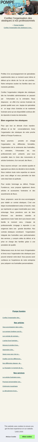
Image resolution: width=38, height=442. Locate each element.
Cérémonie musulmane (10, 386)
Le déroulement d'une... (10, 391)
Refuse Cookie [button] (11, 437)
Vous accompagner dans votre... (13, 327)
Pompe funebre (19, 25)
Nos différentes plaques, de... (12, 363)
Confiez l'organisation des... (11, 317)
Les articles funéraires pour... (12, 377)
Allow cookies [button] (27, 437)
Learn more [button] (19, 431)
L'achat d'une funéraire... (11, 340)
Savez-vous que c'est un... (11, 354)
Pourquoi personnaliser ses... (12, 382)
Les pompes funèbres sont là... (12, 331)
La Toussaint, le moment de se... (13, 368)
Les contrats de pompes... (11, 336)
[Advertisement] (19, 49)
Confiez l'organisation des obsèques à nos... (18, 27)
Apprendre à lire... (8, 350)
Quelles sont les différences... (12, 359)
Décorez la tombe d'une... (11, 345)
